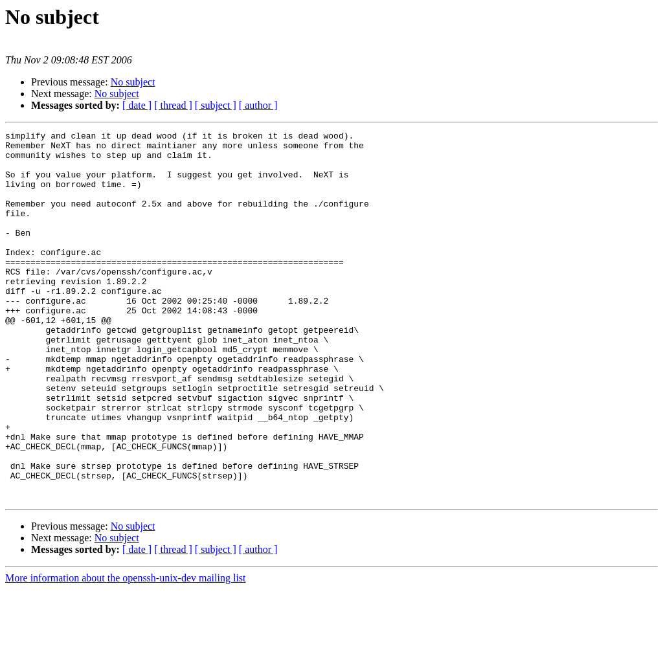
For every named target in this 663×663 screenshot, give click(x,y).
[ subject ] (215, 105)
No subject (133, 81)
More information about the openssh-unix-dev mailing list (125, 651)
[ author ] (258, 105)
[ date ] (137, 105)
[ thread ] (173, 105)
